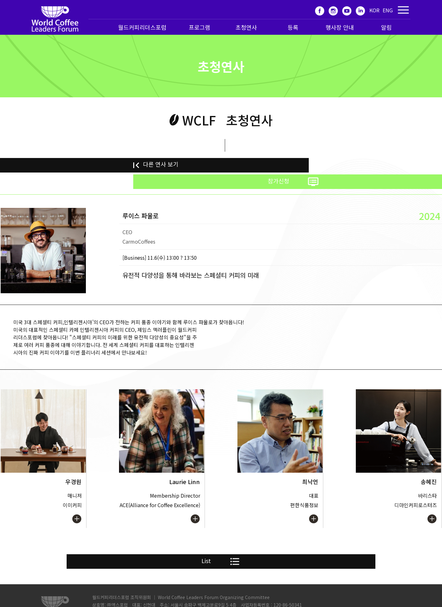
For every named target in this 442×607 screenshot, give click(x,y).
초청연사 (246, 27)
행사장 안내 (340, 27)
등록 (293, 27)
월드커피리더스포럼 (142, 27)
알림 (386, 27)
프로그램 (199, 27)
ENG (388, 10)
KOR (374, 10)
